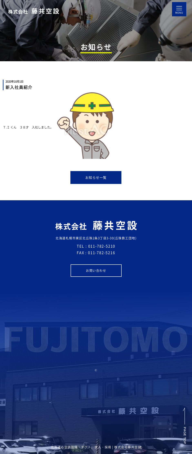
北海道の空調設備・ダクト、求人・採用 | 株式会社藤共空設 (96, 447)
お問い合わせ (103, 272)
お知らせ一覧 (103, 179)
